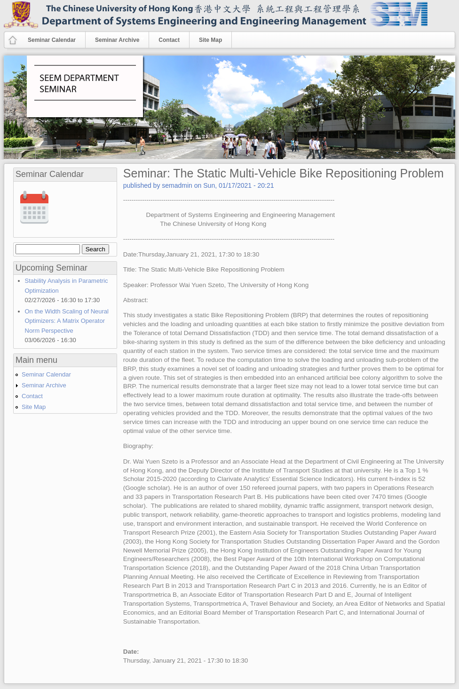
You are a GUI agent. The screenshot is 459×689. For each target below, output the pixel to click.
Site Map (210, 40)
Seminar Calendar (52, 40)
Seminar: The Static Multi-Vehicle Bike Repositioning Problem (283, 173)
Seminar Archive (115, 39)
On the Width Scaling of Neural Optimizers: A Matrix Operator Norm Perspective (67, 321)
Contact (169, 40)
